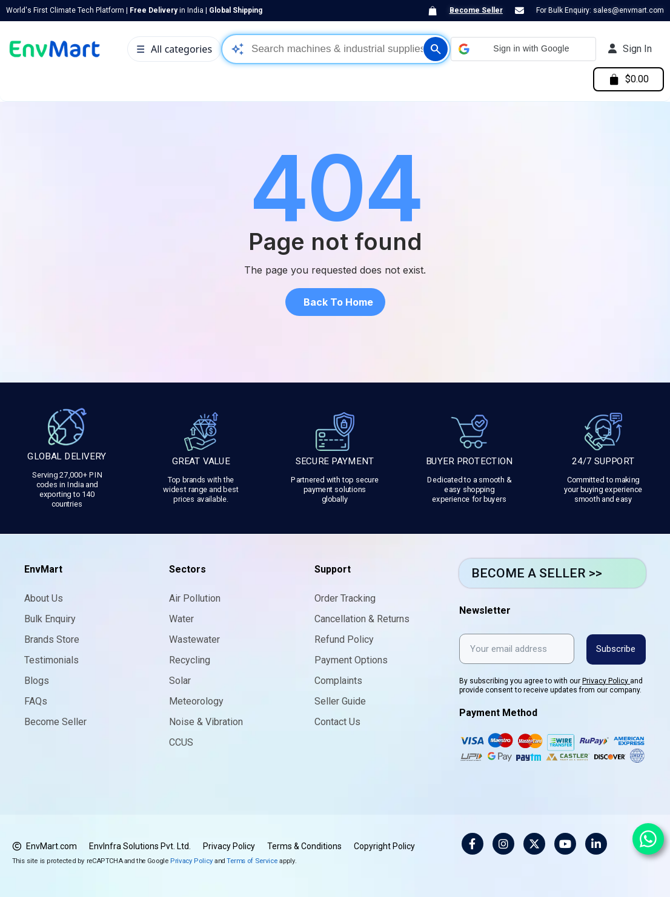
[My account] (630, 49)
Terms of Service (252, 860)
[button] (523, 49)
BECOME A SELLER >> (536, 573)
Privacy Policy (606, 680)
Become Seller (476, 10)
